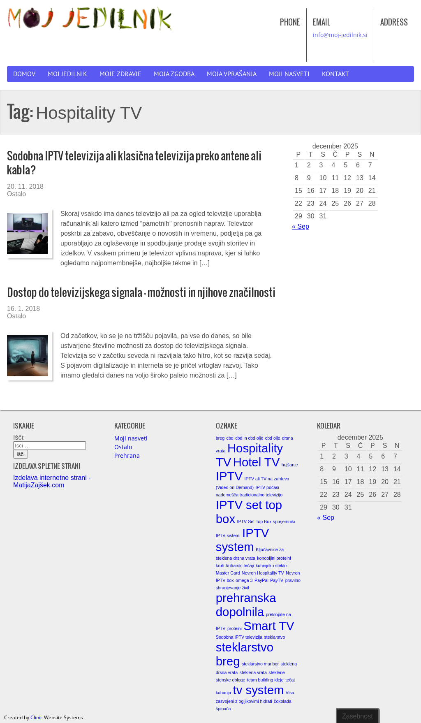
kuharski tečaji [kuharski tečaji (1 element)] (240, 565)
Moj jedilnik (67, 74)
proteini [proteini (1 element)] (234, 628)
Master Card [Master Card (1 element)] (228, 572)
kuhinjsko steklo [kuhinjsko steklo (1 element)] (271, 565)
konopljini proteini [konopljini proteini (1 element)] (274, 558)
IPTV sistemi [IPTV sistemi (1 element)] (228, 535)
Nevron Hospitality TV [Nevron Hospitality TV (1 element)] (263, 572)
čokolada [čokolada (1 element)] (282, 701)
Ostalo (16, 193)
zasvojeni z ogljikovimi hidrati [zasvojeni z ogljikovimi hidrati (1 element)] (244, 701)
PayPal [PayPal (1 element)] (261, 580)
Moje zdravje (120, 74)
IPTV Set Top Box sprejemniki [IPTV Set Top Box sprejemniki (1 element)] (266, 521)
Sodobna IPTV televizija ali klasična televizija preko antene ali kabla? (134, 163)
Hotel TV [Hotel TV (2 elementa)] (256, 462)
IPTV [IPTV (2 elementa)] (229, 476)
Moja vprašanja (232, 74)
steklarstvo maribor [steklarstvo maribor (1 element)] (260, 663)
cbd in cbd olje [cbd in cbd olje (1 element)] (249, 438)
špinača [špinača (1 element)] (223, 708)
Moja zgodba (174, 74)
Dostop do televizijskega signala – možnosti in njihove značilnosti (141, 292)
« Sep (300, 226)
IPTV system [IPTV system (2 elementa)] (242, 540)
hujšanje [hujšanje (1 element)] (290, 464)
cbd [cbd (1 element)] (230, 438)
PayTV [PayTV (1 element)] (276, 580)
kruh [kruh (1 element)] (220, 565)
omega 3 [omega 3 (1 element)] (244, 580)
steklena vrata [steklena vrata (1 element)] (253, 672)
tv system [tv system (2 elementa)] (258, 690)
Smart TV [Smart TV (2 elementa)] (268, 626)
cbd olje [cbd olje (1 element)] (272, 438)
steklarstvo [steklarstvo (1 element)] (274, 637)
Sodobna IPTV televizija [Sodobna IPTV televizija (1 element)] (239, 637)
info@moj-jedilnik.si (340, 35)
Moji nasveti (289, 74)
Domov (24, 74)
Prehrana (127, 455)
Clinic (36, 717)
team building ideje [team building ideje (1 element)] (265, 679)
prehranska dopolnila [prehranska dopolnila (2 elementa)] (246, 605)
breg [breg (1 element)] (220, 438)
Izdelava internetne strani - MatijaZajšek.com (52, 481)
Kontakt (335, 74)
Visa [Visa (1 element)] (290, 692)
